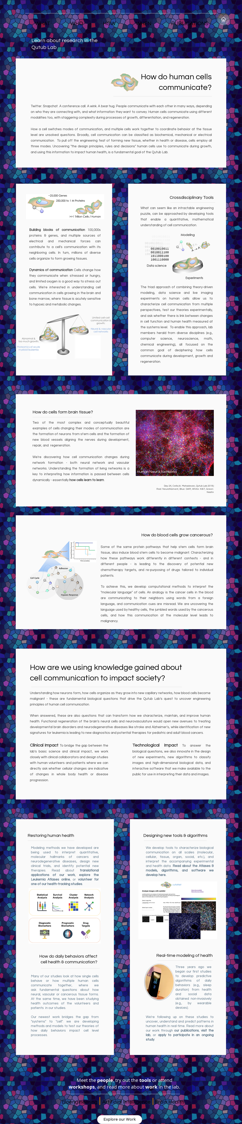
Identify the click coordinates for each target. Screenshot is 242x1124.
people (105, 1080)
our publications (186, 1030)
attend (165, 1080)
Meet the (87, 1080)
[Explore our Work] (119, 1119)
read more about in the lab (143, 1087)
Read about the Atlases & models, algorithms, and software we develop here (180, 870)
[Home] (223, 19)
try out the (133, 1080)
